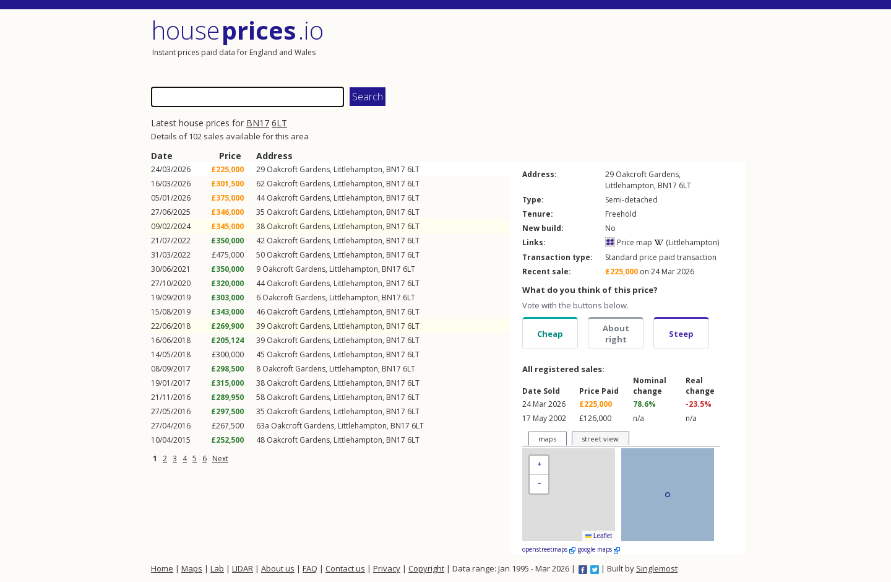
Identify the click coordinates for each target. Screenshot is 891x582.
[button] (539, 465)
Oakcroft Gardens (298, 169)
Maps (191, 568)
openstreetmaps (548, 549)
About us (278, 568)
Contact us (345, 568)
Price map (628, 242)
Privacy (386, 568)
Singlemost (657, 568)
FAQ (310, 568)
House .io (237, 30)
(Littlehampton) (686, 242)
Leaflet (598, 535)
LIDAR (242, 568)
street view (600, 438)
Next (220, 458)
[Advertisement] (596, 46)
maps (547, 438)
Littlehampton (358, 169)
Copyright (426, 568)
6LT (279, 123)
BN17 (257, 123)
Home (162, 568)
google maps (599, 549)
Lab (217, 568)
